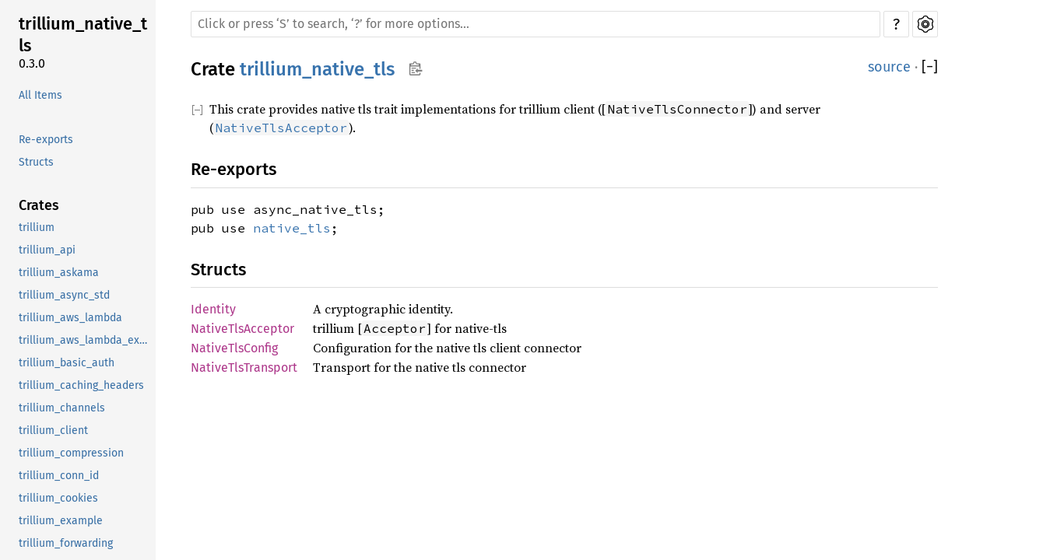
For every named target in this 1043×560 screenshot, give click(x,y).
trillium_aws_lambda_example (86, 340)
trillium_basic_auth (66, 362)
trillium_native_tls (83, 34)
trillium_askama (59, 272)
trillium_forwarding (66, 543)
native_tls (292, 228)
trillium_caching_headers (81, 385)
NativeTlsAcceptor (242, 328)
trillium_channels (62, 408)
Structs (36, 162)
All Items (40, 95)
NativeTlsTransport (244, 367)
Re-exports (46, 139)
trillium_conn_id (59, 475)
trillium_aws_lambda (70, 317)
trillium (36, 227)
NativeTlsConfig (234, 348)
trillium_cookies (58, 498)
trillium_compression (71, 453)
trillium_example (61, 520)
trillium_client (53, 430)
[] (930, 67)
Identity (213, 309)
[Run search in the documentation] (535, 24)
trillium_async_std (64, 295)
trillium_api (47, 250)
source (889, 66)
